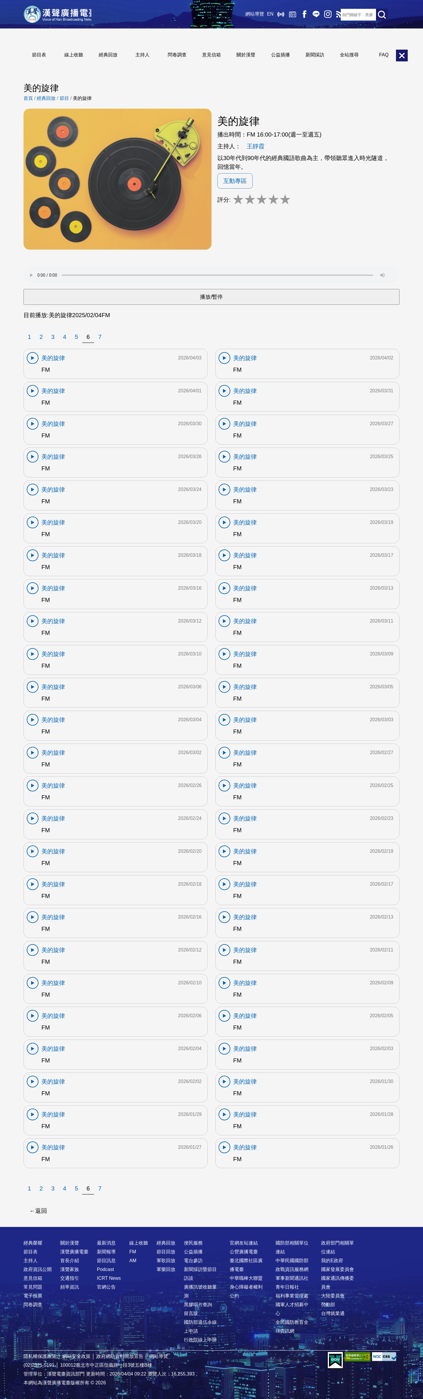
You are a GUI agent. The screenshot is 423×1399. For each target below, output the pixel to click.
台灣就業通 (333, 1313)
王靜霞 (255, 146)
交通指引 (69, 1278)
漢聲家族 (69, 1269)
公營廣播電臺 (244, 1251)
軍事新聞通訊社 (292, 1278)
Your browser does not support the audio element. (212, 275)
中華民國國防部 (292, 1260)
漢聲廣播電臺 (60, 14)
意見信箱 (211, 54)
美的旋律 (82, 98)
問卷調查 (177, 54)
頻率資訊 (69, 1286)
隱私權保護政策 (40, 1356)
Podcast (105, 1269)
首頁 (28, 98)
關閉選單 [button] (402, 55)
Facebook (300, 15)
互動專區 (235, 181)
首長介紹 (69, 1260)
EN (265, 14)
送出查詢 (382, 15)
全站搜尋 (349, 54)
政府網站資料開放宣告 (119, 1356)
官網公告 (106, 1286)
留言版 (191, 1313)
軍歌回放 (166, 1260)
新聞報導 (106, 1251)
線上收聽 (276, 15)
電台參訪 (193, 1260)
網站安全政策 (76, 1356)
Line (311, 15)
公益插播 (280, 54)
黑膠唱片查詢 (198, 1304)
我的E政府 (332, 1260)
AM (132, 1260)
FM (132, 1251)
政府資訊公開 (38, 1269)
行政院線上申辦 (200, 1339)
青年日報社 (287, 1286)
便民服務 (193, 1242)
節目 (64, 98)
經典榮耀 (33, 1242)
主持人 (142, 54)
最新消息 (106, 1242)
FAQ (384, 54)
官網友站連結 (244, 1242)
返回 (41, 1211)
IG (323, 15)
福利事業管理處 (292, 1295)
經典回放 (288, 15)
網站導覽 (250, 14)
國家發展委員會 (337, 1269)
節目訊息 (106, 1260)
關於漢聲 (245, 54)
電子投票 (33, 1295)
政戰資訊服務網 (292, 1269)
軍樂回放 (166, 1269)
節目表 (39, 54)
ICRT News (109, 1278)
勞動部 (328, 1304)
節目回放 (166, 1251)
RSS (335, 15)
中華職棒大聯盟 (246, 1278)
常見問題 (33, 1286)
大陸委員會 (333, 1295)
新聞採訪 (315, 54)
